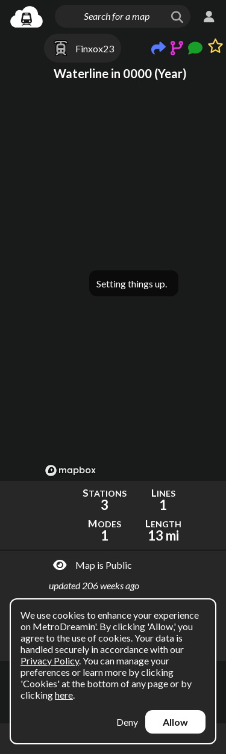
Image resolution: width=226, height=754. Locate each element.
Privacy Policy (49, 660)
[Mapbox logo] (70, 470)
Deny (127, 722)
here (64, 694)
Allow (175, 722)
